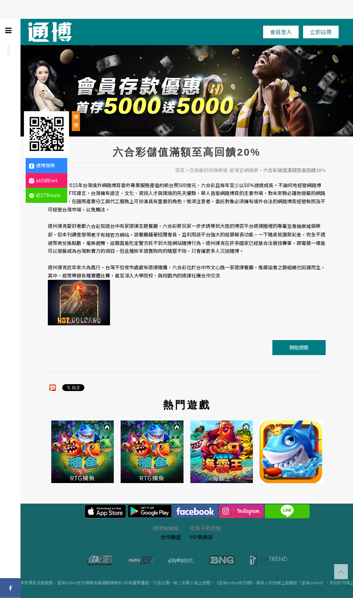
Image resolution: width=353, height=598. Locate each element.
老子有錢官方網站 (110, 234)
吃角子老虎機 (205, 528)
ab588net (43, 180)
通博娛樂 (42, 165)
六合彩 (93, 226)
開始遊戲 (299, 347)
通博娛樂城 (165, 528)
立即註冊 (321, 32)
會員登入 (281, 32)
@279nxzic (45, 195)
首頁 (180, 170)
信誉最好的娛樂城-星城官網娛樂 (223, 170)
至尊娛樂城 (299, 226)
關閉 (75, 120)
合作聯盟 (171, 537)
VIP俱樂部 (201, 537)
